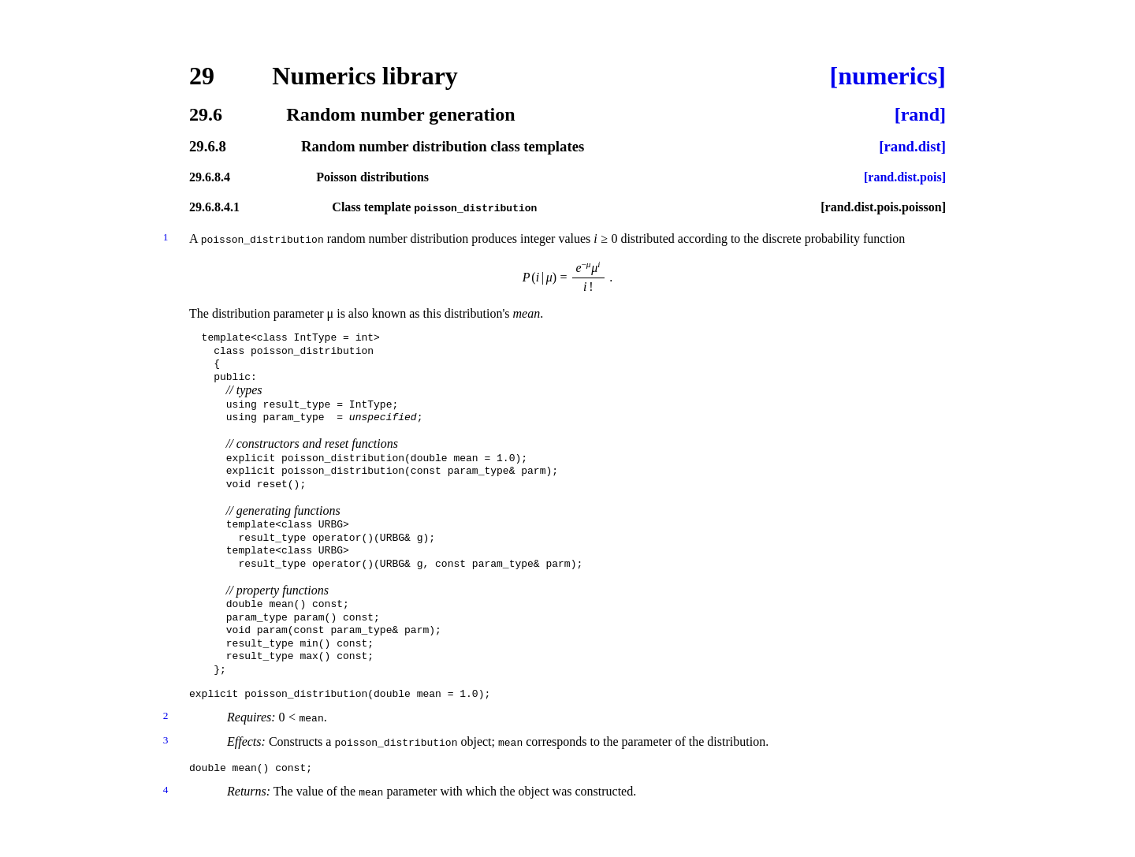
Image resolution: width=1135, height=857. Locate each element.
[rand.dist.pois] (905, 177)
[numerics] (887, 75)
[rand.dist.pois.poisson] (883, 207)
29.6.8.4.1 (214, 207)
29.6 (205, 114)
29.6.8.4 (209, 177)
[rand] (920, 114)
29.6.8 (207, 147)
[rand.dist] (912, 147)
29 (201, 75)
